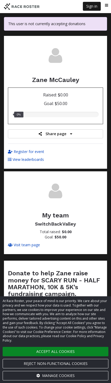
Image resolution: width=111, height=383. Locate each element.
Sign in (91, 6)
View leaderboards (26, 159)
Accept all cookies (55, 351)
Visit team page (24, 244)
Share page (55, 133)
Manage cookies (55, 375)
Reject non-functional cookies (56, 363)
